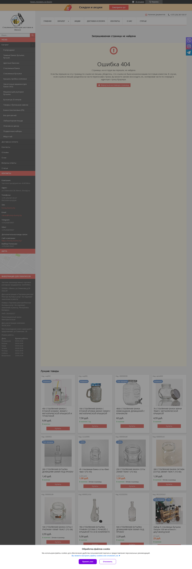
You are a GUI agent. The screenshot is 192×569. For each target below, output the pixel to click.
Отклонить (107, 562)
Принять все (87, 562)
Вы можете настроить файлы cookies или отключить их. (95, 556)
